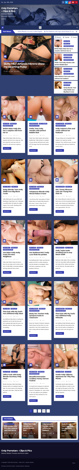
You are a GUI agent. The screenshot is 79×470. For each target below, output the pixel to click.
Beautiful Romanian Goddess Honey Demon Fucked (39, 379)
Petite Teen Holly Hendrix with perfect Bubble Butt (37, 131)
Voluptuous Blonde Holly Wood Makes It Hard (39, 193)
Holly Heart (6, 371)
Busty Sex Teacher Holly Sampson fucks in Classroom (39, 316)
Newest (58, 37)
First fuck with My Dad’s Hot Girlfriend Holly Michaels (65, 316)
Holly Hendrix (67, 57)
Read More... (7, 148)
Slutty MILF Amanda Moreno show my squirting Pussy (24, 65)
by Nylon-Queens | (20, 466)
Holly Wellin (67, 82)
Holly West (6, 308)
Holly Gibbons (60, 371)
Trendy (74, 37)
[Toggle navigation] (40, 27)
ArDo (16, 71)
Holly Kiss (66, 41)
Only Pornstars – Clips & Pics (18, 462)
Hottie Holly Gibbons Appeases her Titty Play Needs (65, 377)
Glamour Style (34, 123)
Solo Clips (68, 371)
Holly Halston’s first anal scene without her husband (65, 131)
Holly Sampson (34, 308)
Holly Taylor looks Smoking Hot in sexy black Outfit (64, 252)
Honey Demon (33, 371)
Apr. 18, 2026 (9, 71)
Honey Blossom (60, 186)
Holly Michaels (60, 308)
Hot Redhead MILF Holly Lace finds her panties (39, 254)
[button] (77, 27)
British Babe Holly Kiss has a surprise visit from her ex (12, 131)
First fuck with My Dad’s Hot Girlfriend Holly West (13, 313)
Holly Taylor (69, 247)
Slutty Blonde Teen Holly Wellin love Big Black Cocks (13, 191)
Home (73, 463)
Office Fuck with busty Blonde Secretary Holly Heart (12, 377)
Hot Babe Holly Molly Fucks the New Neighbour (11, 255)
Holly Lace (32, 247)
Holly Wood (33, 186)
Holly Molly (6, 247)
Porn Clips (67, 43)
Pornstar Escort (68, 46)
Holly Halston (68, 68)
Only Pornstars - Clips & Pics (16, 450)
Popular (66, 37)
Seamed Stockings (19, 61)
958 (44, 411)
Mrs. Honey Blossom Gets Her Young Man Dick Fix (64, 191)
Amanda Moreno (8, 61)
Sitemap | (27, 466)
